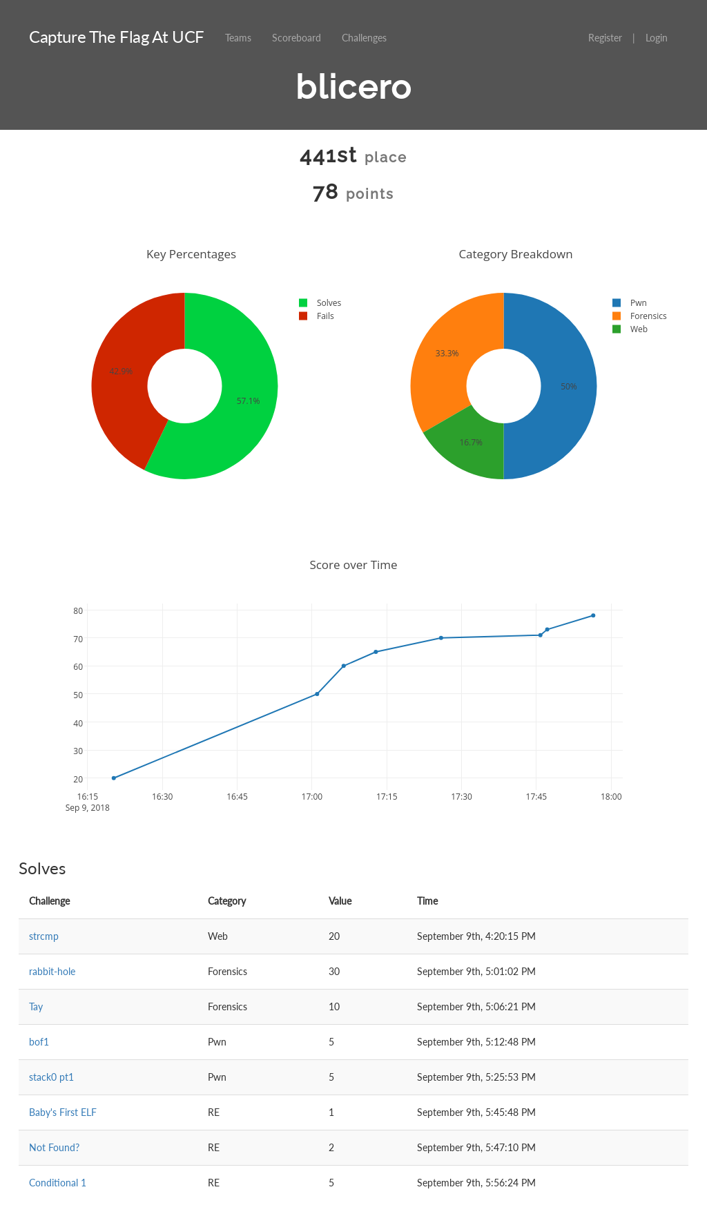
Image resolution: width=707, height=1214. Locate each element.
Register (605, 38)
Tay (36, 1006)
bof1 (39, 1042)
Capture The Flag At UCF (116, 36)
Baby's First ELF (63, 1112)
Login (657, 38)
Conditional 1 (57, 1182)
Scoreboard (296, 38)
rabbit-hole (52, 971)
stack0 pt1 (51, 1077)
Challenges (364, 38)
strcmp (44, 936)
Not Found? (54, 1147)
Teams (238, 38)
